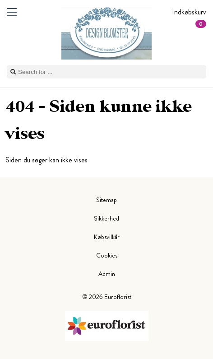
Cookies (106, 255)
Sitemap (106, 199)
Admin (106, 273)
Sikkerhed (106, 218)
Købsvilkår (107, 236)
